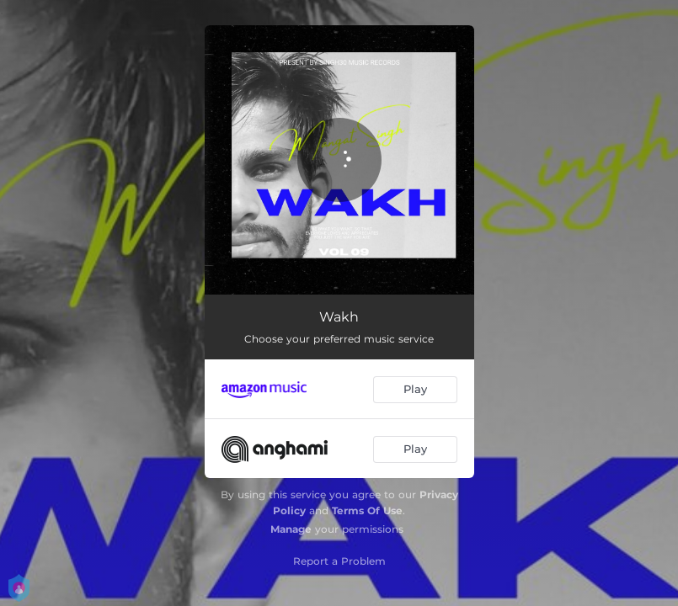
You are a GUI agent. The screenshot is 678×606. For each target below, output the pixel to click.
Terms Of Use (367, 510)
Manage (291, 529)
